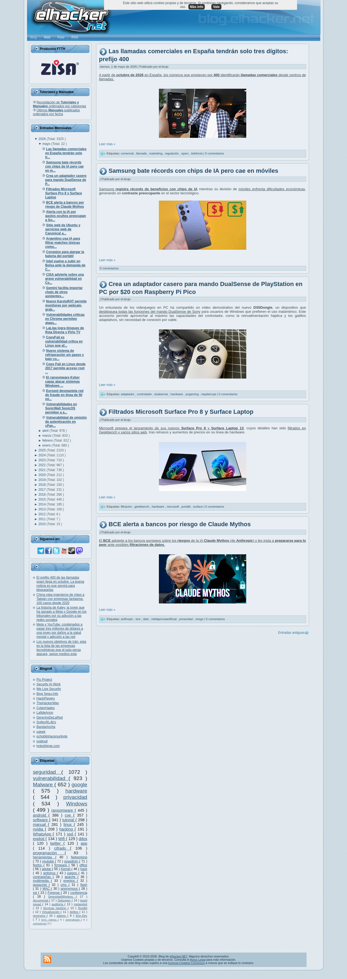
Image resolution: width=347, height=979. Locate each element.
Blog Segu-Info (47, 694)
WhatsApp (43, 834)
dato (146, 619)
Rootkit (82, 908)
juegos (72, 873)
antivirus (50, 873)
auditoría (58, 904)
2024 (42, 455)
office (83, 865)
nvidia (39, 829)
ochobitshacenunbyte (52, 736)
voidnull (42, 741)
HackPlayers (46, 698)
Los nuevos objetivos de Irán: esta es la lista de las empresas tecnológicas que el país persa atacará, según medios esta (61, 648)
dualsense (162, 394)
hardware (76, 791)
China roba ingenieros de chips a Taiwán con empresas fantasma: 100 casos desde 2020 (60, 599)
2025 (42, 450)
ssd (71, 834)
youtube (48, 861)
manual (40, 824)
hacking (67, 829)
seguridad (47, 772)
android (41, 815)
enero (47, 445)
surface (198, 506)
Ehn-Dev (81, 915)
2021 (42, 470)
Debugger (65, 900)
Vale (216, 7)
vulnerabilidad (51, 778)
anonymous (70, 889)
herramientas (44, 857)
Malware (44, 784)
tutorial (68, 820)
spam (185, 153)
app (84, 843)
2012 (42, 514)
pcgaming (193, 394)
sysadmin (71, 861)
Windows (76, 804)
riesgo (199, 619)
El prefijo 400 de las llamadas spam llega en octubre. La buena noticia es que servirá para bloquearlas (60, 584)
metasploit (80, 904)
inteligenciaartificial (164, 619)
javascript (41, 885)
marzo (47, 436)
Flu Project (44, 680)
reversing (40, 915)
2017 (42, 490)
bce (138, 619)
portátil (186, 506)
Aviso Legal (198, 959)
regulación (172, 153)
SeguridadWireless (62, 896)
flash (83, 885)
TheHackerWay (48, 703)
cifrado (62, 848)
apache (71, 877)
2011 (42, 519)
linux (69, 824)
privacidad (75, 797)
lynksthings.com (48, 746)
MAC (47, 889)
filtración (127, 506)
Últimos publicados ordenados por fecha (56, 112)
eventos (70, 881)
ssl (35, 893)
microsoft (173, 506)
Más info (196, 7)
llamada (142, 153)
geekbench (142, 506)
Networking (79, 857)
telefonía (197, 153)
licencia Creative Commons (186, 963)
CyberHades (46, 708)
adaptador (128, 394)
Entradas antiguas (291, 633)
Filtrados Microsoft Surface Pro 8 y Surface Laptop (181, 411)
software (41, 820)
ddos (83, 839)
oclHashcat (40, 923)
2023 (42, 460)
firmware (61, 865)
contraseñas (43, 877)
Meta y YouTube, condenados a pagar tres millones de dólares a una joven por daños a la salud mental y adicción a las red (60, 631)
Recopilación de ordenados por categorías (59, 104)
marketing (156, 153)
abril (45, 431)
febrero (48, 440)
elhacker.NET (178, 956)
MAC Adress (49, 919)
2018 (42, 485)
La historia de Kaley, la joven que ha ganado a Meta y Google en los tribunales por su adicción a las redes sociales (62, 614)
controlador (145, 394)
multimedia (42, 881)
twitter (56, 843)
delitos (74, 911)
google (79, 784)
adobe (47, 869)
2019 (42, 480)
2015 (42, 499)
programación (49, 853)
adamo (62, 915)
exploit (39, 839)
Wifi (62, 839)
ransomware (63, 810)
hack (83, 869)
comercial (128, 153)
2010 (42, 524)
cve (69, 815)
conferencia (78, 893)
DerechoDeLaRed (50, 717)
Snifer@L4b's (46, 722)
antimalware (73, 919)
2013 (42, 509)
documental (41, 900)
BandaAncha (46, 727)
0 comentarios (214, 153)
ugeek (41, 732)
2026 (42, 139)
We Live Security (49, 689)
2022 (42, 465)
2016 (42, 494)
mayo (46, 144)
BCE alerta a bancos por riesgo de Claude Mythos (180, 524)
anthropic (127, 619)
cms (65, 885)
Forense (54, 893)
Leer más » (107, 144)
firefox (38, 865)
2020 (42, 475)
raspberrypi (209, 394)
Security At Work (49, 684)
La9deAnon (45, 713)
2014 (42, 504)
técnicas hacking (55, 908)
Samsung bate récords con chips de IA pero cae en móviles (193, 170)
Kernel (66, 869)
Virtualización (51, 911)
